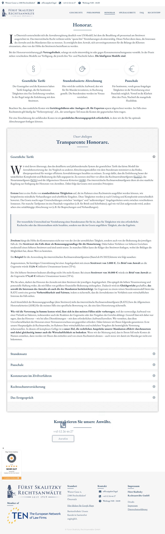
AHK (82, 180)
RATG (137, 176)
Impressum (133, 505)
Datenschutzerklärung (137, 509)
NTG (34, 180)
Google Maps (88, 505)
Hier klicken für (74, 505)
